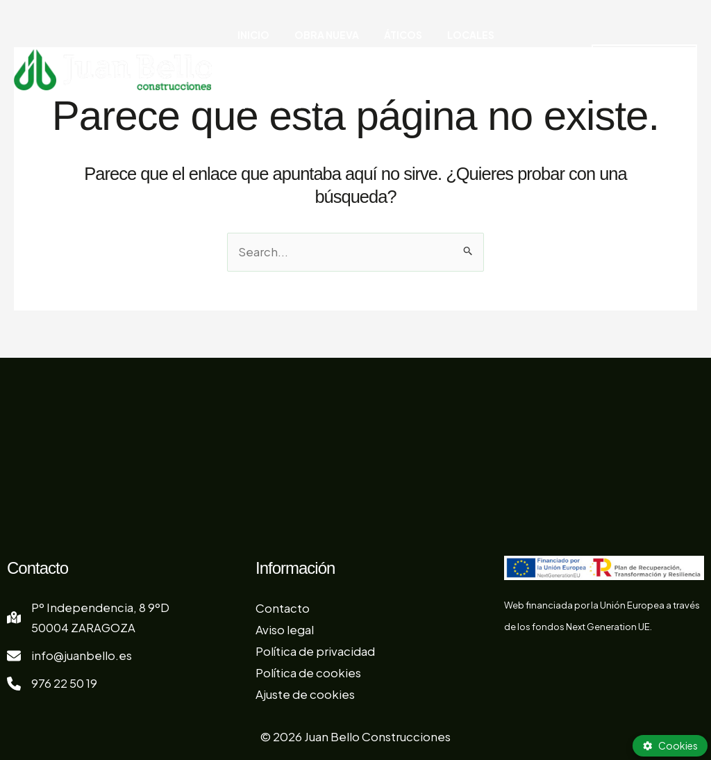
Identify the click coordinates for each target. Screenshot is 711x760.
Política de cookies (308, 671)
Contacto (283, 608)
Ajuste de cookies (305, 693)
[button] (638, 34)
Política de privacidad (315, 651)
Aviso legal (285, 629)
